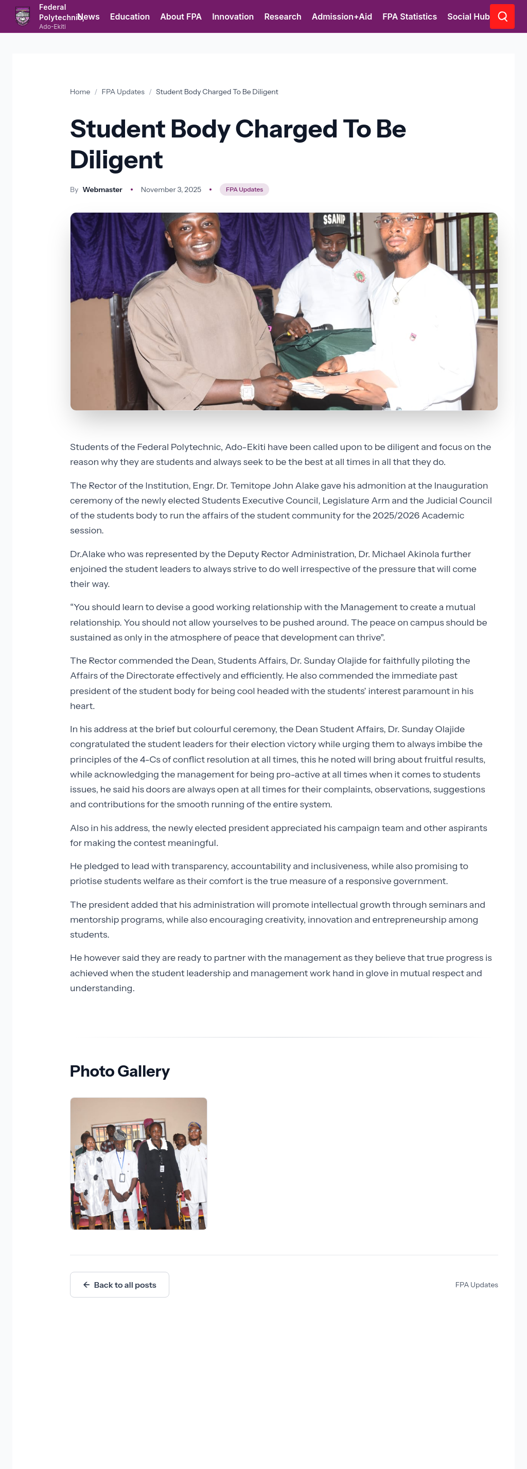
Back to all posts (119, 1284)
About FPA (181, 16)
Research (282, 16)
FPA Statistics (409, 16)
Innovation (233, 16)
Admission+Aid (342, 16)
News (88, 16)
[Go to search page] (502, 16)
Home (80, 91)
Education (130, 16)
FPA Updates (123, 91)
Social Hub (468, 16)
